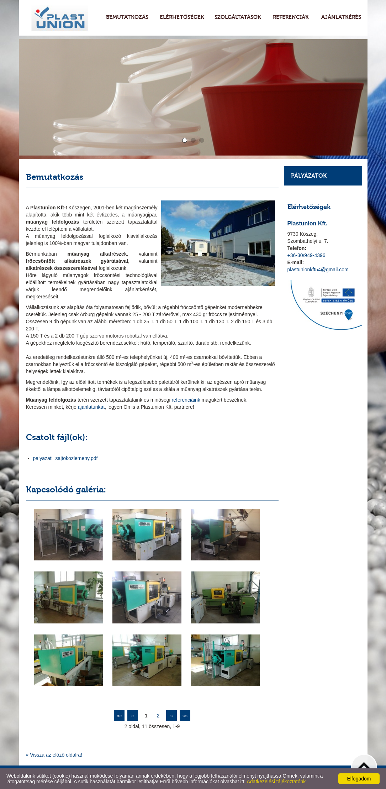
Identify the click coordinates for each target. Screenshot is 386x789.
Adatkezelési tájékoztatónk (276, 781)
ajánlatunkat (90, 407)
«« (119, 716)
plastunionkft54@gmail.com (318, 269)
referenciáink (187, 400)
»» (185, 716)
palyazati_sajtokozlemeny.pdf (65, 458)
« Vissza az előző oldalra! (54, 755)
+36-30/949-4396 (306, 255)
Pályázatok (309, 175)
